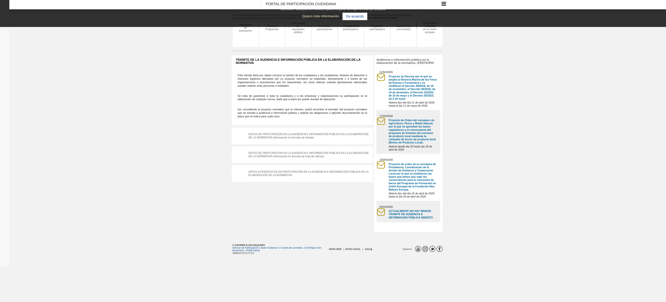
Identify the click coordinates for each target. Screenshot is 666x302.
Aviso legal (353, 249)
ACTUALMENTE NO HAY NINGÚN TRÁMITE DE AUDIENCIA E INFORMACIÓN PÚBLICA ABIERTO (411, 214)
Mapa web (335, 249)
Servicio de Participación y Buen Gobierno (254, 247)
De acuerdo (355, 16)
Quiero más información (320, 16)
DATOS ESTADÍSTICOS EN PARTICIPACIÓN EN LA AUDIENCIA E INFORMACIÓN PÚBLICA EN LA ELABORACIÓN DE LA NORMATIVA (308, 173)
